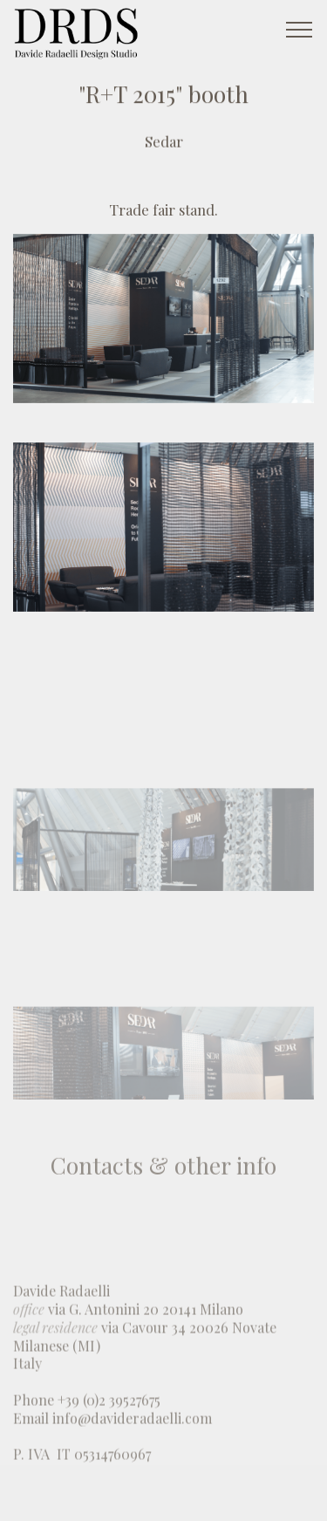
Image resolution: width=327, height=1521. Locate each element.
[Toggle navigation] (299, 29)
